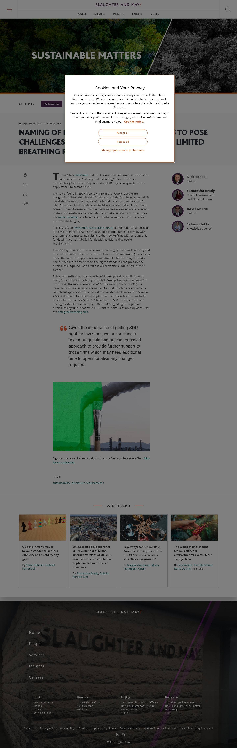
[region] (120, 119)
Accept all (123, 133)
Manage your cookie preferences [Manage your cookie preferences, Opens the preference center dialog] (123, 150)
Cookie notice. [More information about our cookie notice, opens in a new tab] (134, 121)
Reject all (123, 141)
